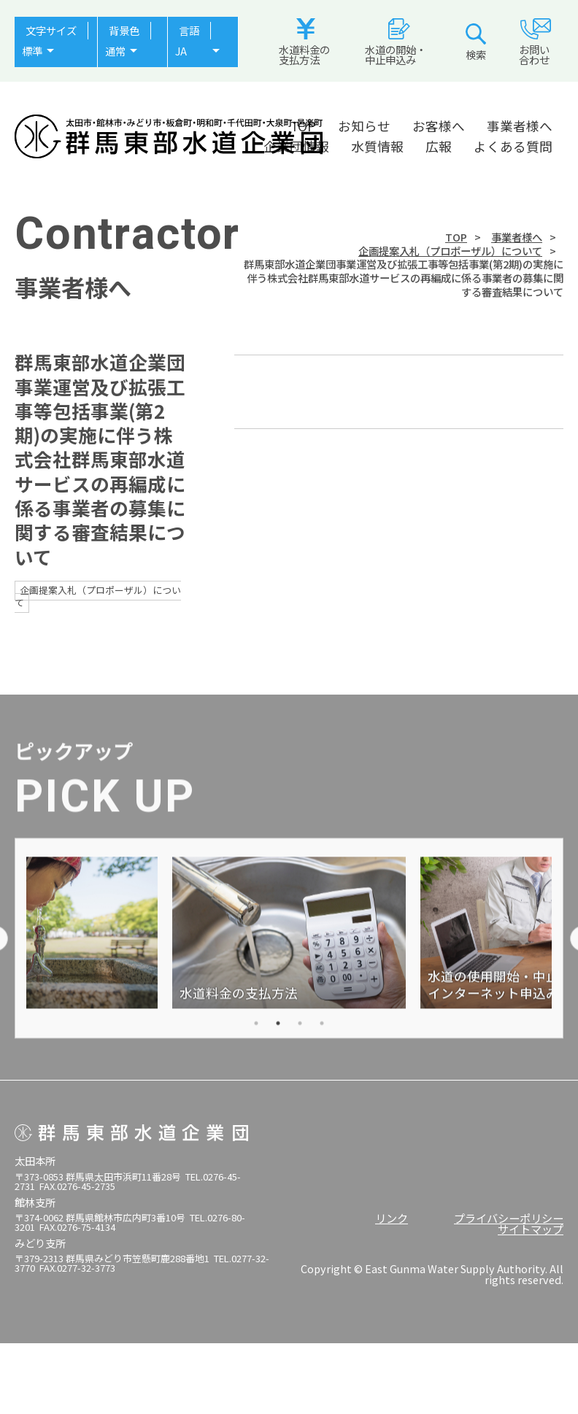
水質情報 (377, 146)
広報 (438, 146)
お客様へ (438, 126)
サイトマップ (530, 1229)
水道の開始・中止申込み (395, 42)
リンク (391, 1218)
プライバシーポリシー (508, 1218)
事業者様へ (519, 126)
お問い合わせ (535, 42)
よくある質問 (513, 146)
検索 (476, 42)
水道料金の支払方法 (304, 42)
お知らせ (364, 126)
